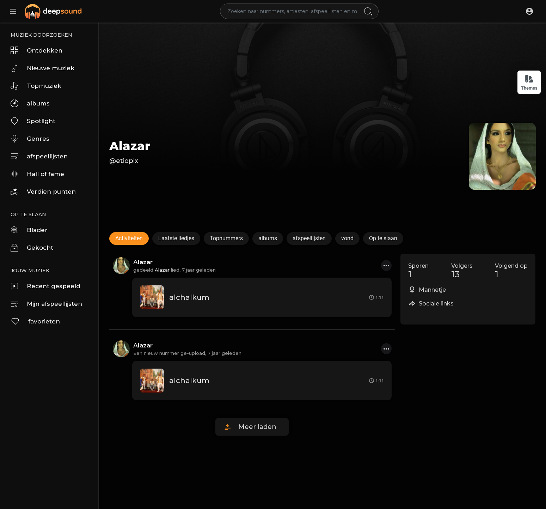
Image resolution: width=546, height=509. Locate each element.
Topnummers (226, 238)
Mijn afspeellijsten (46, 304)
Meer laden (257, 427)
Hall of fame (37, 174)
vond (347, 238)
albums (30, 103)
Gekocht (32, 248)
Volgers (462, 270)
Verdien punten (43, 191)
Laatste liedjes (176, 238)
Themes (529, 82)
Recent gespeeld (45, 286)
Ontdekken (36, 50)
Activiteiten (129, 238)
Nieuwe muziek (42, 68)
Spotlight (33, 121)
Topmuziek (36, 86)
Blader (29, 230)
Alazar (129, 146)
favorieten (35, 321)
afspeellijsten (39, 156)
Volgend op (511, 270)
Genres (30, 139)
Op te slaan (383, 238)
